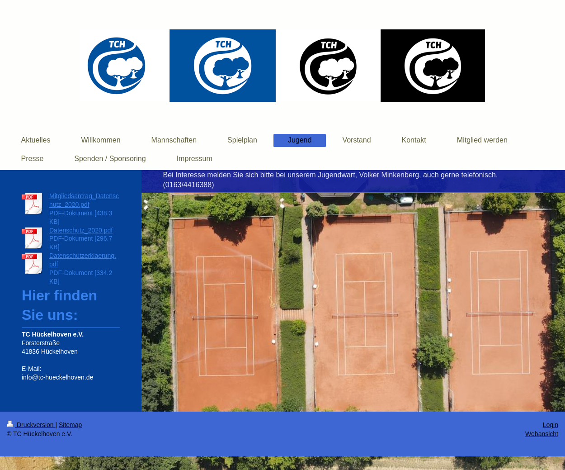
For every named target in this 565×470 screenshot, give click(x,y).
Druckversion (31, 424)
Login (550, 424)
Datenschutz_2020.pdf (81, 230)
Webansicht (541, 433)
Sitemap (70, 424)
